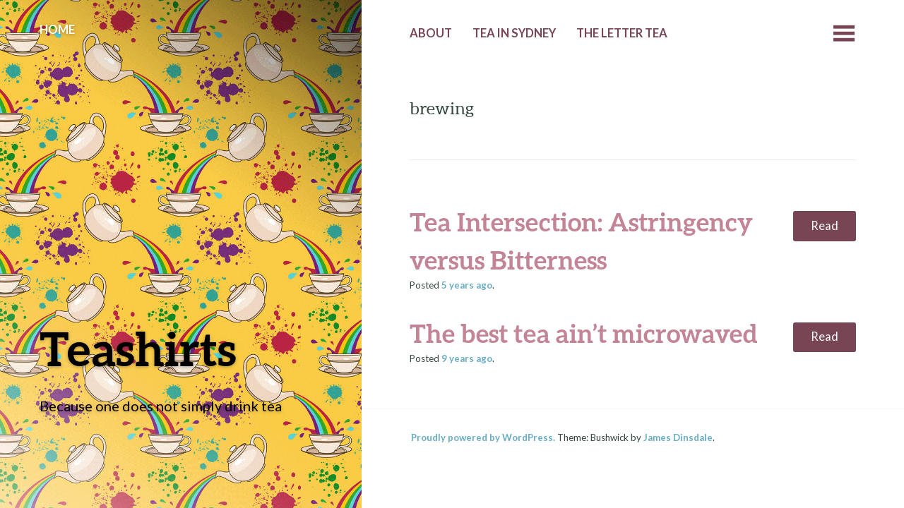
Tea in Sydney (514, 33)
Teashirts (138, 348)
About (431, 33)
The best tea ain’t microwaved (584, 333)
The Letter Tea (621, 33)
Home (57, 30)
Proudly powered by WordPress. (483, 437)
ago (466, 285)
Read (824, 226)
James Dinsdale (678, 437)
